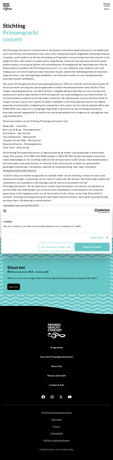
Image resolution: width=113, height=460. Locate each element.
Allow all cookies (92, 247)
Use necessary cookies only (56, 247)
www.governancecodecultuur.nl (19, 170)
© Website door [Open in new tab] (56, 449)
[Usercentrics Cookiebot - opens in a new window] (97, 211)
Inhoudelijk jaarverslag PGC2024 (21, 205)
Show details (97, 237)
